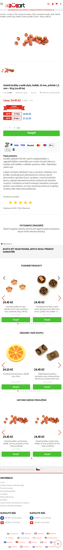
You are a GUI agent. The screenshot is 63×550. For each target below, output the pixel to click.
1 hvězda (10, 202)
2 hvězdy (15, 202)
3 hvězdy (20, 202)
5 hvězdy (30, 202)
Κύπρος (9, 538)
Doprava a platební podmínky (11, 506)
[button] (17, 323)
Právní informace (6, 488)
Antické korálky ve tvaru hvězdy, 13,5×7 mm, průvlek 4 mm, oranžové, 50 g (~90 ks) (16, 309)
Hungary (24, 547)
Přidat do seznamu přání (50, 93)
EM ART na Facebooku (11, 518)
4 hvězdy (25, 202)
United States (51, 538)
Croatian (54, 542)
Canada (37, 538)
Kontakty (3, 500)
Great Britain (23, 538)
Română (38, 533)
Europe (8, 542)
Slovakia (50, 547)
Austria (33, 542)
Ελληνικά (26, 533)
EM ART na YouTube (10, 523)
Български (12, 533)
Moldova (51, 533)
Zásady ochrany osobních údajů (12, 485)
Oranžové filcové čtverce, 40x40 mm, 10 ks (16, 375)
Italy (43, 542)
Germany (20, 542)
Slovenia (37, 547)
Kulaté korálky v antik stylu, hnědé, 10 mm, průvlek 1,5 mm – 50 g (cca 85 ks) (16, 443)
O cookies (4, 494)
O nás (2, 482)
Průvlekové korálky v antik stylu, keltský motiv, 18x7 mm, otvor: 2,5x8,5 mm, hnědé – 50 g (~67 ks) (47, 309)
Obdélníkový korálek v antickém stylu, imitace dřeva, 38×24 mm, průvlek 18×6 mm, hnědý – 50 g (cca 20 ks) (47, 376)
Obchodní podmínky (7, 491)
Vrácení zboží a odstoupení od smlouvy (14, 503)
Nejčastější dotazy (7, 497)
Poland (12, 547)
